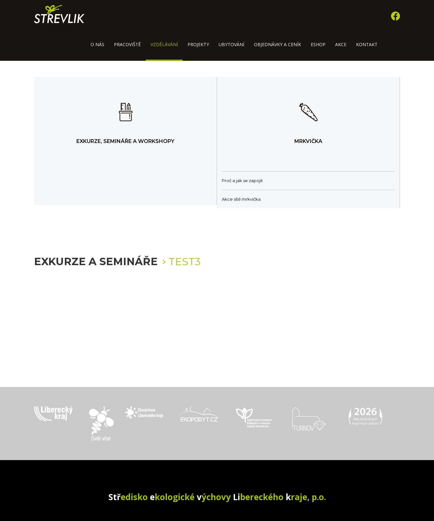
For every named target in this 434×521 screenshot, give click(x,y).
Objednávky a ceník (277, 44)
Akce (340, 44)
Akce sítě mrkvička (241, 199)
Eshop (318, 44)
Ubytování (231, 44)
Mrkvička (308, 141)
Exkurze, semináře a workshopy (125, 141)
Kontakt (367, 44)
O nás (97, 44)
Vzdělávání (164, 44)
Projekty (198, 44)
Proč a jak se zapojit (242, 180)
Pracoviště (127, 44)
